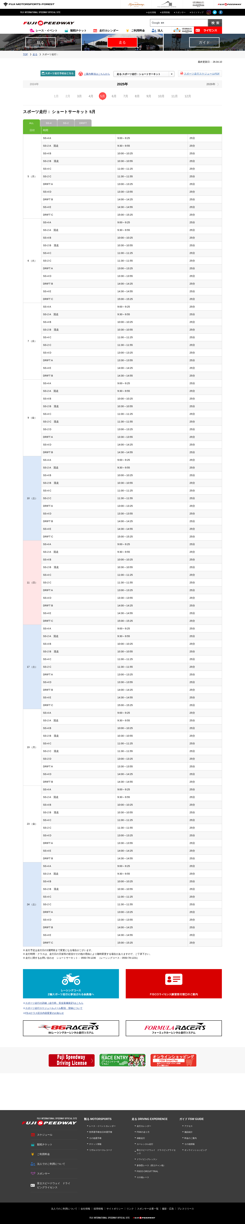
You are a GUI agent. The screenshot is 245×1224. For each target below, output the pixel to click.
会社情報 (152, 12)
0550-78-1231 (129, 957)
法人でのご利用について (51, 1163)
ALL (31, 123)
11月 (174, 96)
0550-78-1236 (88, 957)
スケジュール (44, 1134)
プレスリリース (185, 1208)
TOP (25, 54)
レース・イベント (47, 30)
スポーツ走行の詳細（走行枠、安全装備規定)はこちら (54, 1003)
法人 (160, 30)
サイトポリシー (115, 1208)
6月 (114, 96)
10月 (161, 96)
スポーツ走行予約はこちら (57, 73)
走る (35, 54)
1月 (56, 96)
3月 (79, 96)
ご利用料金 (138, 30)
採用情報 (166, 12)
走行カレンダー (108, 30)
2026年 (210, 84)
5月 (102, 96)
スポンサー (180, 12)
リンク (130, 1208)
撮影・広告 (168, 1208)
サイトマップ (197, 12)
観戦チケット (78, 30)
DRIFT (83, 123)
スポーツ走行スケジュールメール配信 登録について (54, 1008)
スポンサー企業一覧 (148, 1208)
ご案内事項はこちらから (97, 74)
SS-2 (66, 123)
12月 (188, 96)
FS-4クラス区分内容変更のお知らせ (44, 1013)
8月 (137, 96)
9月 (148, 96)
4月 (91, 96)
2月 (68, 96)
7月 (125, 96)
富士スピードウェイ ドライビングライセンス (53, 1185)
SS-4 (48, 123)
